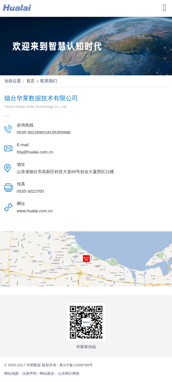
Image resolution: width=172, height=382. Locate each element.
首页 (30, 80)
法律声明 (29, 373)
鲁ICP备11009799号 (76, 365)
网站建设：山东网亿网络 (60, 373)
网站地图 (12, 373)
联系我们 (48, 80)
